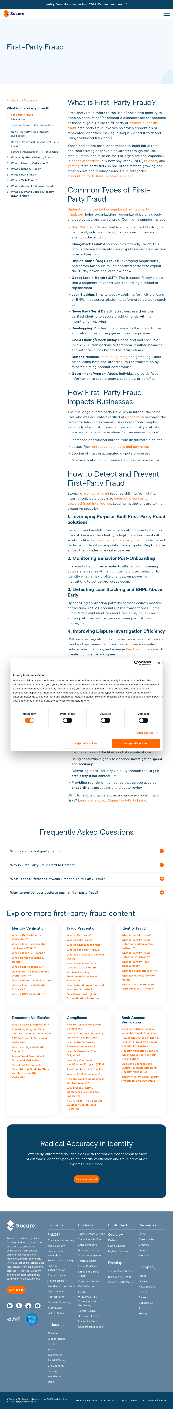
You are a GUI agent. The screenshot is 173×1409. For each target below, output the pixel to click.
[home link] (14, 13)
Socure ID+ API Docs (121, 1271)
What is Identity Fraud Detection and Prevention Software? (137, 944)
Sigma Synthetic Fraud (91, 1234)
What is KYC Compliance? (84, 1074)
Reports (143, 1250)
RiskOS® (53, 1234)
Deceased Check (88, 1316)
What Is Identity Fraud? (26, 168)
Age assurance (56, 1291)
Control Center (87, 1310)
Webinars (144, 1255)
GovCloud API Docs (120, 1282)
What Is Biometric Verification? (31, 980)
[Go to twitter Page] (19, 1305)
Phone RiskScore (88, 1266)
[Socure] (21, 1225)
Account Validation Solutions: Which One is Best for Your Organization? (140, 1054)
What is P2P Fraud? (23, 174)
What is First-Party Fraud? (84, 949)
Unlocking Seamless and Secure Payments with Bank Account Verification (139, 1067)
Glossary (144, 1244)
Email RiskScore (87, 1244)
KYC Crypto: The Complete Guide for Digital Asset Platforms (84, 1104)
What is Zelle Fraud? (24, 180)
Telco (50, 1381)
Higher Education (118, 1251)
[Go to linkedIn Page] (10, 1305)
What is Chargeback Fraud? (84, 944)
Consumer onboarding (60, 1240)
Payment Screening (59, 1302)
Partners (144, 1281)
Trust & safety (56, 1245)
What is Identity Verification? (29, 163)
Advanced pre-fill (57, 1280)
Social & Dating (56, 1360)
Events (143, 1292)
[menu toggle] (167, 14)
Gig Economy (55, 1365)
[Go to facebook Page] (28, 1305)
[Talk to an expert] (87, 1179)
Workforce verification (61, 1286)
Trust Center (146, 1308)
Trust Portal (151, 1400)
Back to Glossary (22, 100)
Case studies (147, 1239)
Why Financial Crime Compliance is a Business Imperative (83, 1092)
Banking (52, 1349)
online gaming (116, 357)
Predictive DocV (88, 1321)
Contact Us (146, 1302)
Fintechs (52, 1333)
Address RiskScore (89, 1250)
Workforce (54, 1376)
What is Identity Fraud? (136, 935)
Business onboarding (60, 1260)
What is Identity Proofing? (28, 952)
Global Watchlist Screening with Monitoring (88, 1301)
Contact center (56, 1275)
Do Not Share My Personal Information (93, 1400)
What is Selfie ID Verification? (30, 1024)
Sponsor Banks (56, 1338)
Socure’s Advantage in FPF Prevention (34, 151)
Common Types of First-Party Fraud (33, 125)
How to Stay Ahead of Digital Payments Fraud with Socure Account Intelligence (140, 1042)
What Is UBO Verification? (28, 994)
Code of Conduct (136, 1400)
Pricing (143, 1313)
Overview (115, 1234)
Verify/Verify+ (86, 1286)
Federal (112, 1240)
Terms (124, 1400)
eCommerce (55, 1354)
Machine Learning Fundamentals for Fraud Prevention (82, 976)
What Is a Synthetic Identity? (139, 970)
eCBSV (82, 1291)
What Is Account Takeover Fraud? (32, 186)
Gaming (52, 1371)
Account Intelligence (90, 1326)
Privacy (115, 1400)
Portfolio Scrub (87, 1260)
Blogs (142, 1234)
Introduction (18, 119)
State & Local (116, 1245)
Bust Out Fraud (84, 227)
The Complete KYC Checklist (86, 1069)
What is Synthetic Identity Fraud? (32, 157)
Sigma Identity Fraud (90, 1239)
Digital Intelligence (89, 1255)
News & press (147, 1286)
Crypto (51, 1344)
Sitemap (162, 1400)
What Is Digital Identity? (27, 966)
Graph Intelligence (89, 1281)
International (55, 1307)
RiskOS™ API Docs (119, 1276)
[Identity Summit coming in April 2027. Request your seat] (86, 4)
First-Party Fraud (22, 114)
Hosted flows (55, 1296)
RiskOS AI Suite (56, 1313)
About (142, 1275)
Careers (143, 1297)
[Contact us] (16, 1290)
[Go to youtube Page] (38, 1305)
